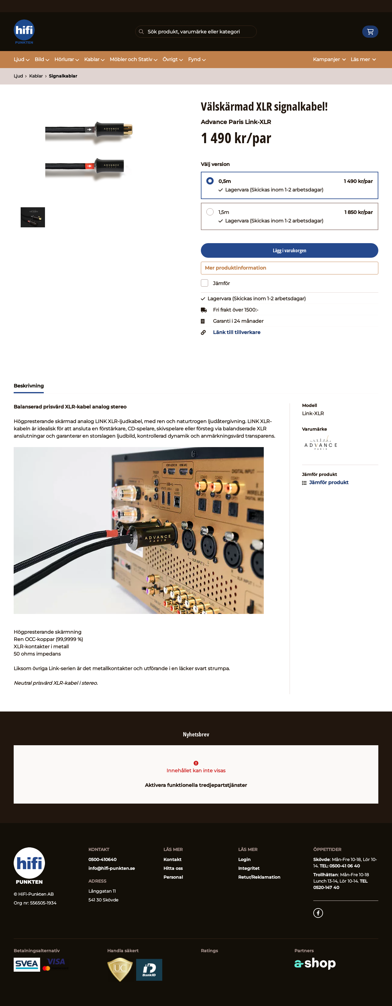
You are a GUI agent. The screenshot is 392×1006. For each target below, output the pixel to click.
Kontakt (172, 859)
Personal (173, 877)
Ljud (22, 59)
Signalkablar (63, 76)
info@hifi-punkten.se (111, 868)
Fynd (197, 59)
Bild (42, 59)
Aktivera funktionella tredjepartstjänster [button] (196, 785)
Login (244, 859)
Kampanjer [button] (329, 59)
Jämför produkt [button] (325, 485)
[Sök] (196, 32)
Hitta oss (173, 868)
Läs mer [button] (363, 59)
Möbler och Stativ (134, 59)
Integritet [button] (249, 868)
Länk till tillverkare (236, 334)
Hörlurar (66, 59)
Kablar (94, 59)
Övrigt (173, 59)
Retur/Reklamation (259, 877)
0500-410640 (102, 859)
